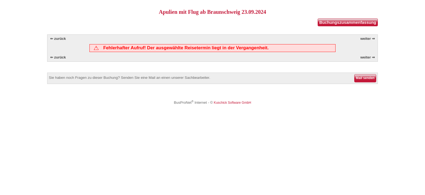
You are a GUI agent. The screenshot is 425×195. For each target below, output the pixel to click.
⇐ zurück (58, 39)
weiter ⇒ (367, 39)
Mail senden (365, 78)
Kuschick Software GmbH (232, 103)
